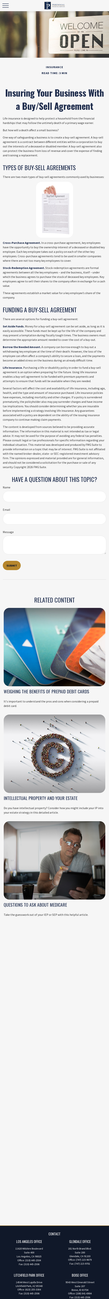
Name (6, 487)
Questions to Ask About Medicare (35, 904)
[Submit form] (12, 565)
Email (6, 509)
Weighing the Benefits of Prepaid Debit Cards (46, 691)
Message (8, 532)
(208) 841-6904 (84, 1293)
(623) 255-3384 (33, 1289)
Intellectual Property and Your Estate (41, 798)
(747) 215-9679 (84, 1259)
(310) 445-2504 (33, 1260)
